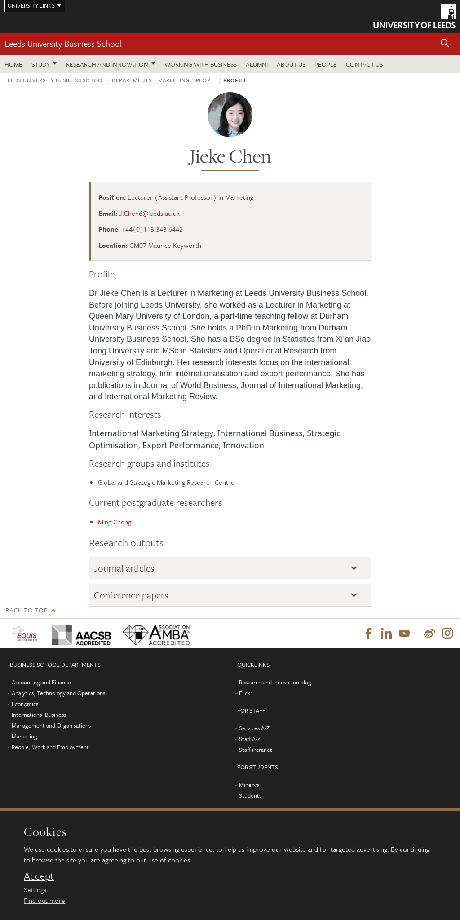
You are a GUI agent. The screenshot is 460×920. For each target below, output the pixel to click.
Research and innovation (107, 64)
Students (250, 795)
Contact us (364, 64)
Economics (25, 703)
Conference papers (131, 595)
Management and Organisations (51, 725)
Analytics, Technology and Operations (58, 692)
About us (291, 64)
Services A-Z (254, 727)
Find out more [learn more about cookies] (44, 900)
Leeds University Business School (63, 43)
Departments (131, 80)
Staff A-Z (250, 738)
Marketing (174, 80)
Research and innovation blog (275, 682)
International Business (39, 714)
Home (13, 64)
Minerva (249, 784)
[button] (445, 44)
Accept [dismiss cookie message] (39, 876)
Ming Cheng (114, 522)
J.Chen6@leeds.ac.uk (149, 213)
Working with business (200, 64)
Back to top (26, 610)
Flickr (245, 692)
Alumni (257, 64)
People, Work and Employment (50, 746)
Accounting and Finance (41, 682)
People (325, 64)
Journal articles (124, 568)
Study (40, 64)
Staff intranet (255, 749)
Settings (35, 889)
